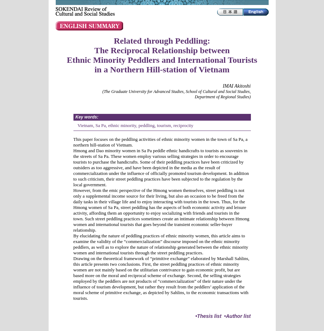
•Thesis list (208, 316)
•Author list (237, 316)
